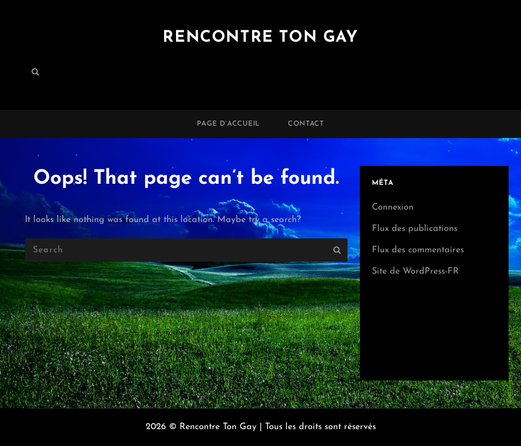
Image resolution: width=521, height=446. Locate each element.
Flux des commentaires (418, 250)
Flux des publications (414, 228)
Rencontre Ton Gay (260, 38)
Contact (306, 124)
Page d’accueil (228, 124)
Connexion (393, 207)
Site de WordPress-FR (415, 271)
